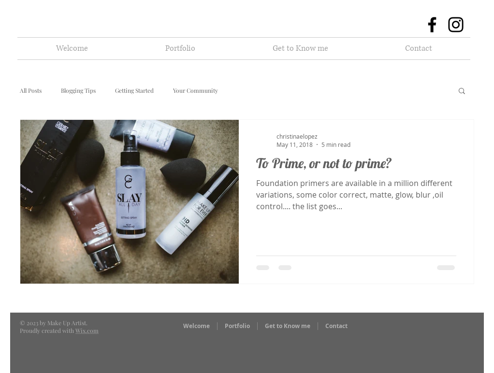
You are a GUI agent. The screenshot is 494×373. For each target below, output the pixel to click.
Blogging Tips (78, 90)
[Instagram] (456, 24)
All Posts (31, 90)
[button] (180, 48)
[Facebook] (432, 24)
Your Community (195, 90)
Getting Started (134, 90)
